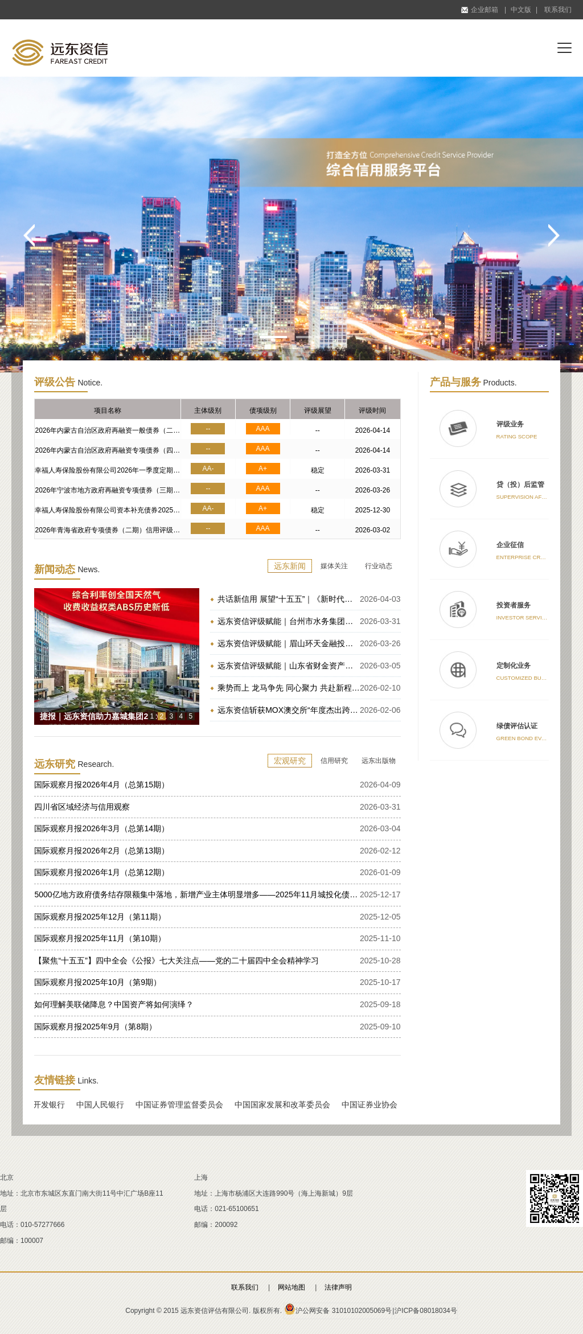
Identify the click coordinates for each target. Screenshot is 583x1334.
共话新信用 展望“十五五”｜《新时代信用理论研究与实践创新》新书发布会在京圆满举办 (288, 599)
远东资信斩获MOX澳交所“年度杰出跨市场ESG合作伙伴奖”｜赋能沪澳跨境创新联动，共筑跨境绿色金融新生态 (288, 710)
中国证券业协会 (373, 1104)
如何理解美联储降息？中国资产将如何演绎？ (114, 1004)
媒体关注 (334, 566)
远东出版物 (379, 761)
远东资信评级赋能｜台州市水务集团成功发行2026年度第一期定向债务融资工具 (288, 621)
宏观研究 (290, 760)
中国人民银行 (104, 1104)
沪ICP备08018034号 (426, 1311)
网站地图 (291, 1287)
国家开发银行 (44, 1104)
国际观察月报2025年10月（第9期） (97, 982)
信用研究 (334, 761)
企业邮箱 (479, 10)
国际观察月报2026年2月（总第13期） (101, 850)
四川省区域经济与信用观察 (82, 806)
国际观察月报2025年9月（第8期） (95, 1026)
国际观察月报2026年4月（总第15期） (101, 784)
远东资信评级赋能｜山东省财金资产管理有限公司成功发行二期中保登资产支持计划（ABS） (288, 665)
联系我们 (558, 10)
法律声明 (338, 1287)
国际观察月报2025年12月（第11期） (99, 916)
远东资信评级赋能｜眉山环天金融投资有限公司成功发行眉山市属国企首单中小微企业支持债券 (288, 643)
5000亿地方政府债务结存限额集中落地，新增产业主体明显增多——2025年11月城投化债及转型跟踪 (196, 894)
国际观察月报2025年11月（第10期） (99, 938)
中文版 (521, 10)
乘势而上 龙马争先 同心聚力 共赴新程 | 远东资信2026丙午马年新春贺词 (288, 687)
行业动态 (378, 566)
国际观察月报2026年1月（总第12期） (101, 872)
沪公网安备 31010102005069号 (338, 1309)
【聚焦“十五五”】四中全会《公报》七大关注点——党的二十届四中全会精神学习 (176, 960)
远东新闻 (290, 565)
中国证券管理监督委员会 (183, 1104)
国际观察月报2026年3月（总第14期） (101, 828)
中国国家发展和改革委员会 (286, 1104)
